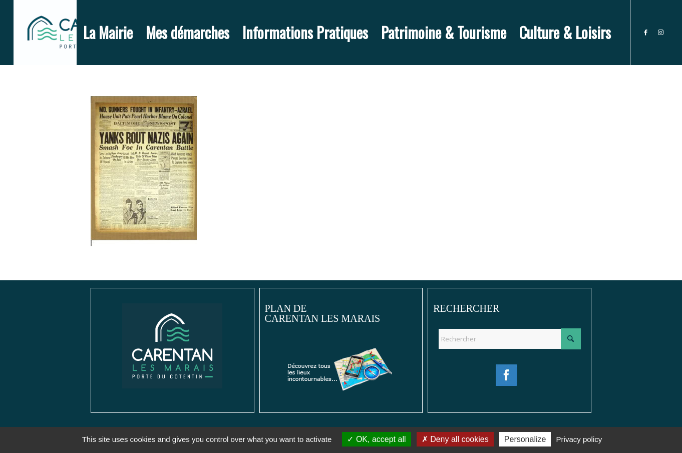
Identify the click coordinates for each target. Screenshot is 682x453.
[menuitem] (108, 32)
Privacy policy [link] (579, 439)
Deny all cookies (455, 439)
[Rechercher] (509, 338)
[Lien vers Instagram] (660, 32)
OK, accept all (376, 439)
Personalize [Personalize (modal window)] (525, 439)
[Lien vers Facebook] (645, 32)
